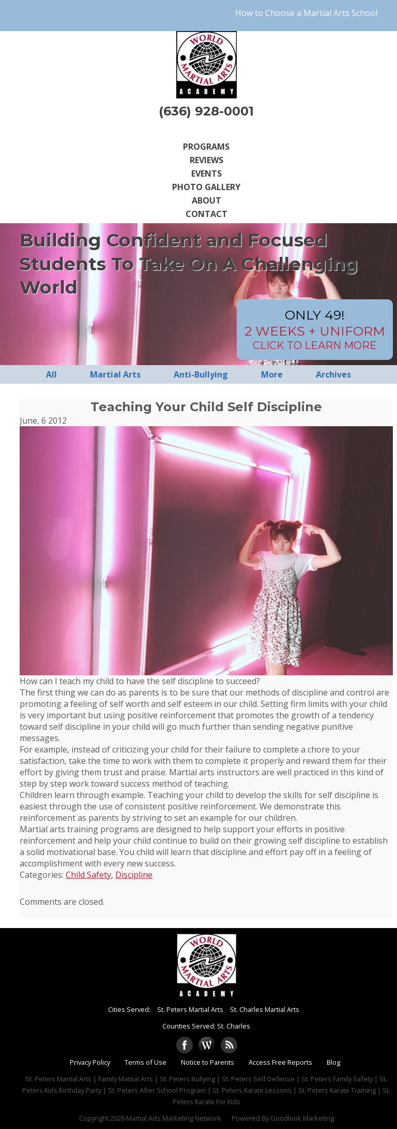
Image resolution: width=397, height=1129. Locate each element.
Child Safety (88, 874)
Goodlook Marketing (302, 1118)
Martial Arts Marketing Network (173, 1118)
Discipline (133, 874)
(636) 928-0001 (206, 111)
